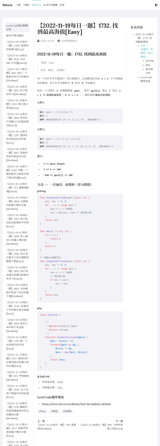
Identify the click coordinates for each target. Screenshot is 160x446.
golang (149, 60)
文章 (18, 5)
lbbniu (7, 5)
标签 (62, 5)
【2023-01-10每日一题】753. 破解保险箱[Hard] (17, 187)
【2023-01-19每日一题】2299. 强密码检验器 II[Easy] (17, 45)
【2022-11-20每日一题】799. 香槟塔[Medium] (56, 426)
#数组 (54, 411)
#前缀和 (67, 411)
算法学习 (36, 5)
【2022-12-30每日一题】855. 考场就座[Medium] (17, 376)
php (147, 64)
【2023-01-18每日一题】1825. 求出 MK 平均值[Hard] (16, 59)
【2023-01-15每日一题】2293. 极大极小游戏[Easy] (18, 104)
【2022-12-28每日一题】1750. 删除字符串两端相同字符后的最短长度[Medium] (17, 411)
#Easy (42, 411)
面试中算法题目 (15, 35)
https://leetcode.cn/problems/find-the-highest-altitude (76, 403)
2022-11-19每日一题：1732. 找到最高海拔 (144, 38)
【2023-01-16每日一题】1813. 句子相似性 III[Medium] (17, 90)
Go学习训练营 (50, 5)
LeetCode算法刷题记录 (17, 27)
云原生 (26, 5)
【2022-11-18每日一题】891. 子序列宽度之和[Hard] (101, 426)
